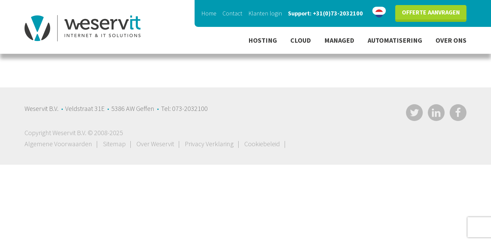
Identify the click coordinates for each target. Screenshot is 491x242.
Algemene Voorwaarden (58, 143)
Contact (232, 13)
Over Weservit (155, 143)
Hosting (262, 40)
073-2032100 (190, 108)
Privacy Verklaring (209, 143)
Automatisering (395, 40)
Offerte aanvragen (431, 12)
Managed (339, 40)
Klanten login (265, 13)
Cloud (300, 40)
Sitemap (114, 143)
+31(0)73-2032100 (338, 13)
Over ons (451, 40)
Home (208, 13)
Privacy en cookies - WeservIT (82, 28)
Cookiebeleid (262, 143)
